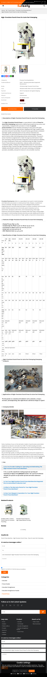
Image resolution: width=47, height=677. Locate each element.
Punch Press (11, 10)
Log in (42, 2)
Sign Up (45, 2)
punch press (16, 468)
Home (3, 10)
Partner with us (6, 626)
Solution (4, 624)
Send (4, 572)
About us (4, 630)
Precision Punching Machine (23, 10)
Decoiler (19, 621)
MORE (40, 458)
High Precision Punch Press (20, 538)
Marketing (33, 673)
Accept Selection (23, 671)
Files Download (36, 624)
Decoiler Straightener (22, 626)
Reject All (15, 671)
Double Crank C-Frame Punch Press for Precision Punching (7, 520)
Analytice (20, 673)
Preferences (26, 673)
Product (4, 628)
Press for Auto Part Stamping (35, 538)
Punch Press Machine (6, 538)
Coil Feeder (20, 624)
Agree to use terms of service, (13, 568)
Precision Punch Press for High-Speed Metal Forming (23, 519)
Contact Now (13, 109)
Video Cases (36, 621)
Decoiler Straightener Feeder (22, 628)
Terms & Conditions (21, 569)
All (6, 10)
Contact (4, 634)
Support (4, 632)
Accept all (32, 671)
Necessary (14, 673)
